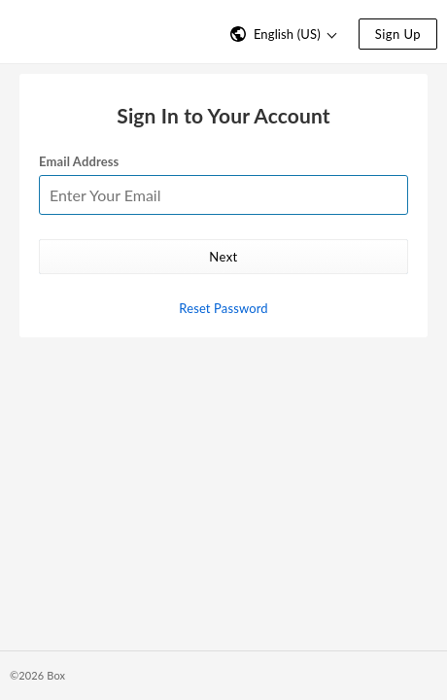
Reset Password (223, 308)
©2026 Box (37, 675)
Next (223, 256)
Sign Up (398, 34)
